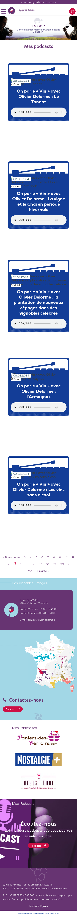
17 (40, 563)
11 (73, 557)
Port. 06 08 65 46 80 (36, 888)
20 (62, 563)
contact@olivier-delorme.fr (41, 620)
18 (47, 563)
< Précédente (11, 557)
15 (26, 563)
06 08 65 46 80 (48, 609)
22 (30, 570)
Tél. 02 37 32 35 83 (13, 888)
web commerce (50, 913)
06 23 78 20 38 (47, 613)
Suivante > (42, 570)
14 (20, 563)
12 (8, 563)
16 (33, 563)
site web (41, 913)
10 (66, 557)
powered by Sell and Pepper (28, 913)
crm (58, 913)
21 (69, 563)
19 (54, 563)
